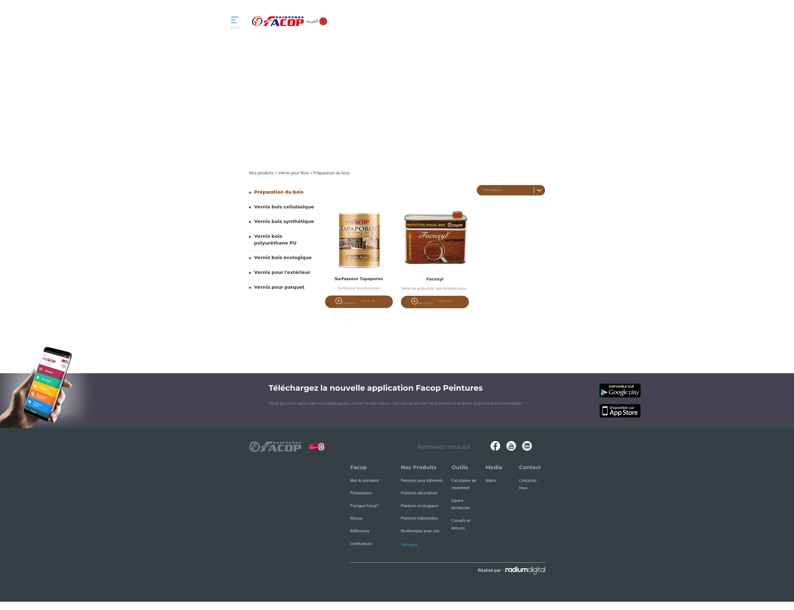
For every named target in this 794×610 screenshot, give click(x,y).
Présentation (361, 493)
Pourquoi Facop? (364, 505)
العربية (316, 20)
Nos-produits (263, 172)
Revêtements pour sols (420, 531)
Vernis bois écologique (283, 257)
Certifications (361, 543)
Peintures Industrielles (419, 518)
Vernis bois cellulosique (284, 207)
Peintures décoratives (419, 493)
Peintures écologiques (420, 505)
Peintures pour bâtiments (422, 480)
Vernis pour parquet (279, 287)
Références (359, 531)
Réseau (356, 518)
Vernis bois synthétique (284, 221)
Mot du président (364, 480)
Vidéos (491, 480)
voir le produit (358, 302)
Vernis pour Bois (295, 172)
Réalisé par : (511, 570)
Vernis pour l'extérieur (282, 272)
